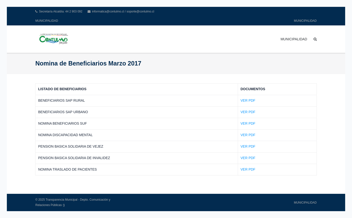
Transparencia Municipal (61, 199)
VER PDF (247, 100)
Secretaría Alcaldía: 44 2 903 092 (60, 11)
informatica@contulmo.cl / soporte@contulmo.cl (123, 11)
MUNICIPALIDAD (46, 20)
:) (64, 205)
